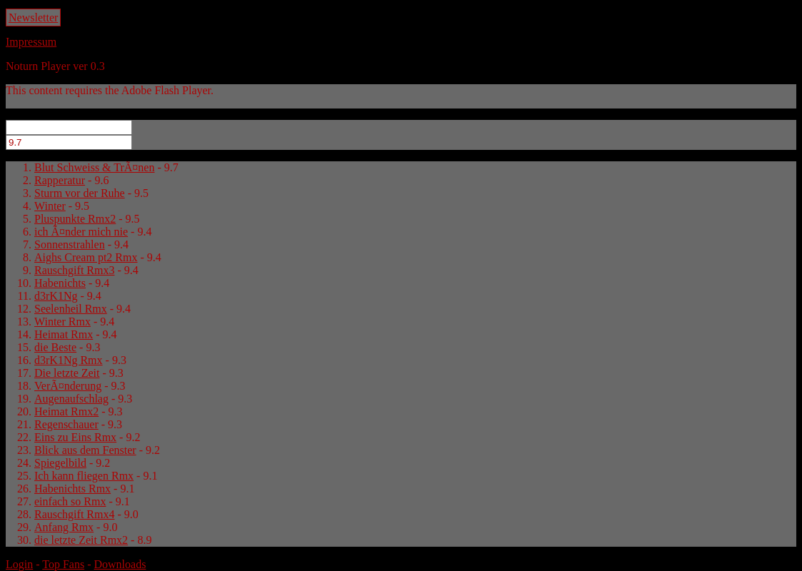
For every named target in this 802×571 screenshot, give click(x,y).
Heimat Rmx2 (66, 411)
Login (19, 564)
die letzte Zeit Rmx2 (81, 540)
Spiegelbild (60, 463)
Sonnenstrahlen (69, 244)
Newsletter (33, 17)
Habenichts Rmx (72, 488)
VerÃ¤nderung (67, 386)
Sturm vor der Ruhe (79, 193)
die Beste (55, 347)
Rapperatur (59, 180)
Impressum (31, 42)
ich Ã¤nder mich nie (81, 232)
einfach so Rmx (70, 501)
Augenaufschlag (71, 399)
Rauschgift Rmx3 (74, 270)
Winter (50, 206)
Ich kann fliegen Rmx (84, 476)
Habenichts (60, 283)
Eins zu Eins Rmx (75, 437)
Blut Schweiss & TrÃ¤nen (94, 167)
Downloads (120, 564)
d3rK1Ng (55, 296)
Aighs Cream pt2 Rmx (85, 257)
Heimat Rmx (63, 334)
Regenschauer (66, 424)
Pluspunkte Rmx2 (75, 219)
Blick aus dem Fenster (85, 450)
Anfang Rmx (64, 527)
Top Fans (63, 564)
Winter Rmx (62, 321)
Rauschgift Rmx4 (74, 514)
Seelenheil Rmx (70, 309)
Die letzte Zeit (67, 373)
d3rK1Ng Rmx (68, 360)
